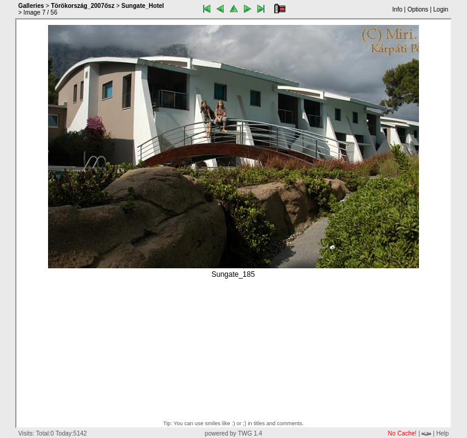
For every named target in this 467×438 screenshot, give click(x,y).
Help (442, 433)
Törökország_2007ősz (83, 5)
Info (397, 9)
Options (417, 9)
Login (441, 9)
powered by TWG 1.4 (233, 433)
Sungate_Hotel (143, 5)
